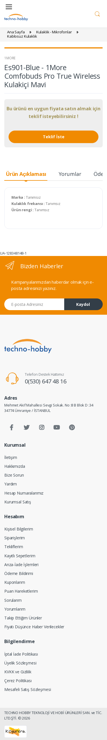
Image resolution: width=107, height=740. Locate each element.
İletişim (10, 457)
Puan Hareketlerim (21, 591)
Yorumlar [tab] (70, 173)
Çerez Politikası (18, 680)
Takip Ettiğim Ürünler (23, 618)
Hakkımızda (14, 466)
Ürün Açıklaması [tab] (26, 173)
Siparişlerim (14, 537)
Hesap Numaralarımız (23, 493)
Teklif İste (53, 136)
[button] (97, 13)
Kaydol (83, 304)
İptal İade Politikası (21, 654)
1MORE (9, 58)
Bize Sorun (14, 475)
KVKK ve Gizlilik (17, 671)
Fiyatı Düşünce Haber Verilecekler (34, 626)
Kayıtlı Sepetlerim (19, 555)
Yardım (10, 484)
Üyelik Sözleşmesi (20, 663)
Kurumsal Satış (17, 502)
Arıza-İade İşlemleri (21, 564)
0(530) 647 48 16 (45, 381)
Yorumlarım (14, 609)
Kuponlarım (14, 582)
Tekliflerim (13, 546)
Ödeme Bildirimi (18, 573)
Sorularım (13, 600)
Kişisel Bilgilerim (18, 529)
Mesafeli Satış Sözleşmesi (27, 689)
